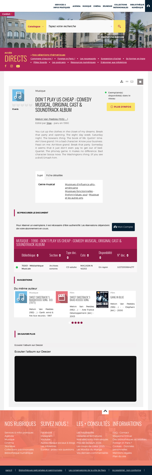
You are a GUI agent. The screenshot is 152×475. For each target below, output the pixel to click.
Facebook (46, 432)
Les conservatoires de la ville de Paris (87, 470)
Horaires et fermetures (89, 436)
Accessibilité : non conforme (126, 470)
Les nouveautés (85, 432)
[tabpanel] (69, 191)
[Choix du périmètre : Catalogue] (36, 26)
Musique (9, 439)
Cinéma (9, 442)
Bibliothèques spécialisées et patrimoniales (40, 470)
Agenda (9, 436)
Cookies (117, 446)
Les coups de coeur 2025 (91, 446)
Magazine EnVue (122, 436)
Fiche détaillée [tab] (54, 175)
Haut (105, 411)
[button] (148, 6)
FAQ (115, 432)
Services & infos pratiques (19, 432)
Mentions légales (122, 453)
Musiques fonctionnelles (79, 191)
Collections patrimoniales (19, 449)
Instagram (47, 436)
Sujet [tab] (40, 175)
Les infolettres (48, 446)
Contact (124, 432)
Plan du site (119, 456)
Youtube (45, 439)
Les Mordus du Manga (89, 449)
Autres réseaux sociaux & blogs (58, 442)
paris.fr (8, 470)
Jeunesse (10, 446)
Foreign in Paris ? (122, 442)
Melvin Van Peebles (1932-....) (51, 119)
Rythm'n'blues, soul (76, 194)
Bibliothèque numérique (19, 453)
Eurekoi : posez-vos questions (57, 449)
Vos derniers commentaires (92, 453)
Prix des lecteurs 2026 (89, 442)
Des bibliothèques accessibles (130, 439)
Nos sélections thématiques (92, 439)
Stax (49, 123)
